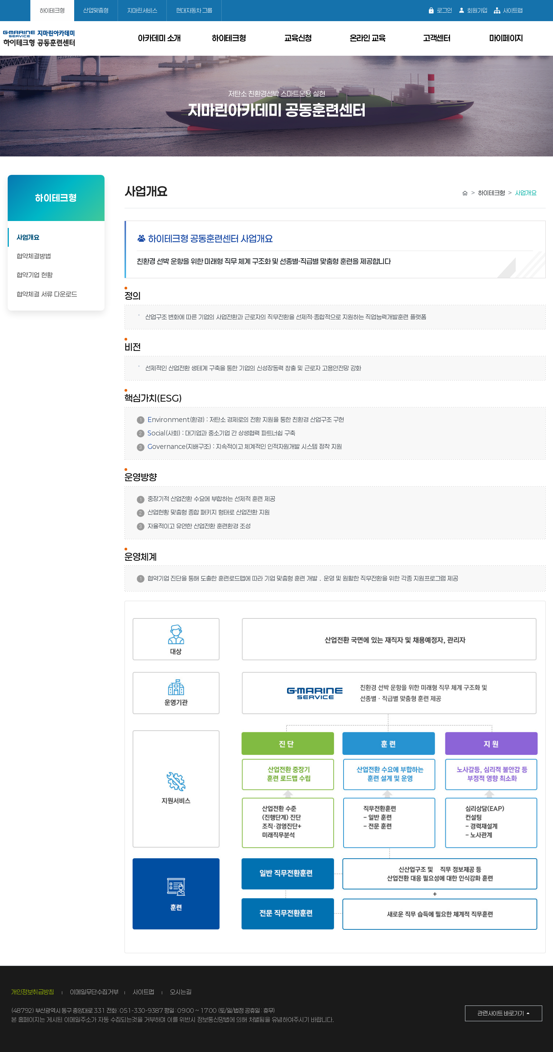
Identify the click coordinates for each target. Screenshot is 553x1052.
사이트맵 (508, 10)
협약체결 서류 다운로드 (47, 294)
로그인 (440, 10)
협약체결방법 (34, 256)
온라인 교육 (367, 38)
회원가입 (472, 10)
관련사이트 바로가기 (501, 1013)
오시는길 (180, 991)
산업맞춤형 (95, 10)
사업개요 (28, 237)
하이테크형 (52, 10)
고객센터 (436, 38)
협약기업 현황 (35, 275)
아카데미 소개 (159, 38)
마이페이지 (506, 38)
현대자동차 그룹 (194, 10)
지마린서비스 (142, 10)
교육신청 (298, 38)
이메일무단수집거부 (94, 991)
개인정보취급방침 (33, 991)
